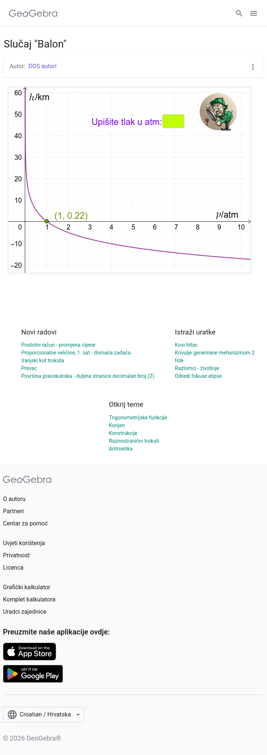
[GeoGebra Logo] (33, 13)
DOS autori (43, 66)
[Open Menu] (253, 13)
